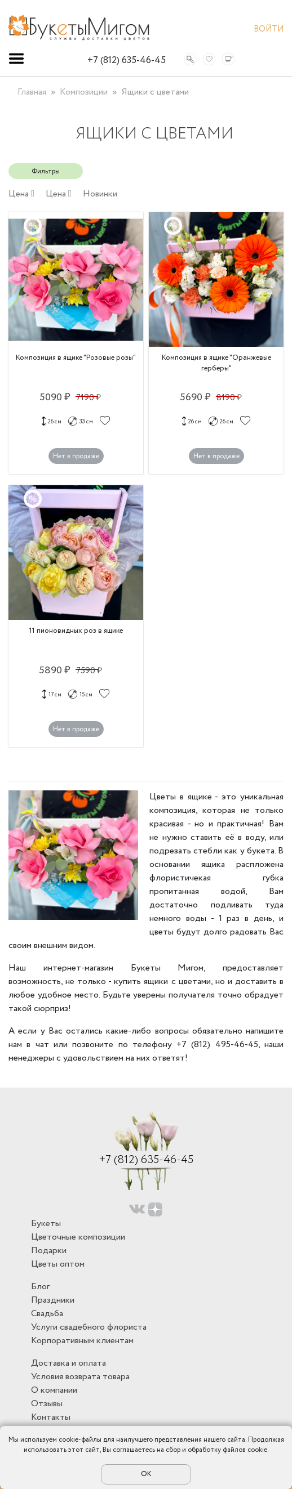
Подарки (49, 1250)
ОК (146, 1474)
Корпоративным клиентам (82, 1340)
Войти (269, 30)
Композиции (84, 92)
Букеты (46, 1223)
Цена (21, 193)
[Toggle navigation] (16, 58)
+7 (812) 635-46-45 (126, 60)
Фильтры (46, 171)
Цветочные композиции (78, 1237)
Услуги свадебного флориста (89, 1327)
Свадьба (47, 1313)
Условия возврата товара (80, 1376)
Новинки (100, 193)
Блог (40, 1286)
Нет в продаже (76, 456)
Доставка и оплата (68, 1363)
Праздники (52, 1300)
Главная (31, 92)
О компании (54, 1390)
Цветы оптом (58, 1264)
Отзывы (47, 1403)
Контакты (50, 1417)
